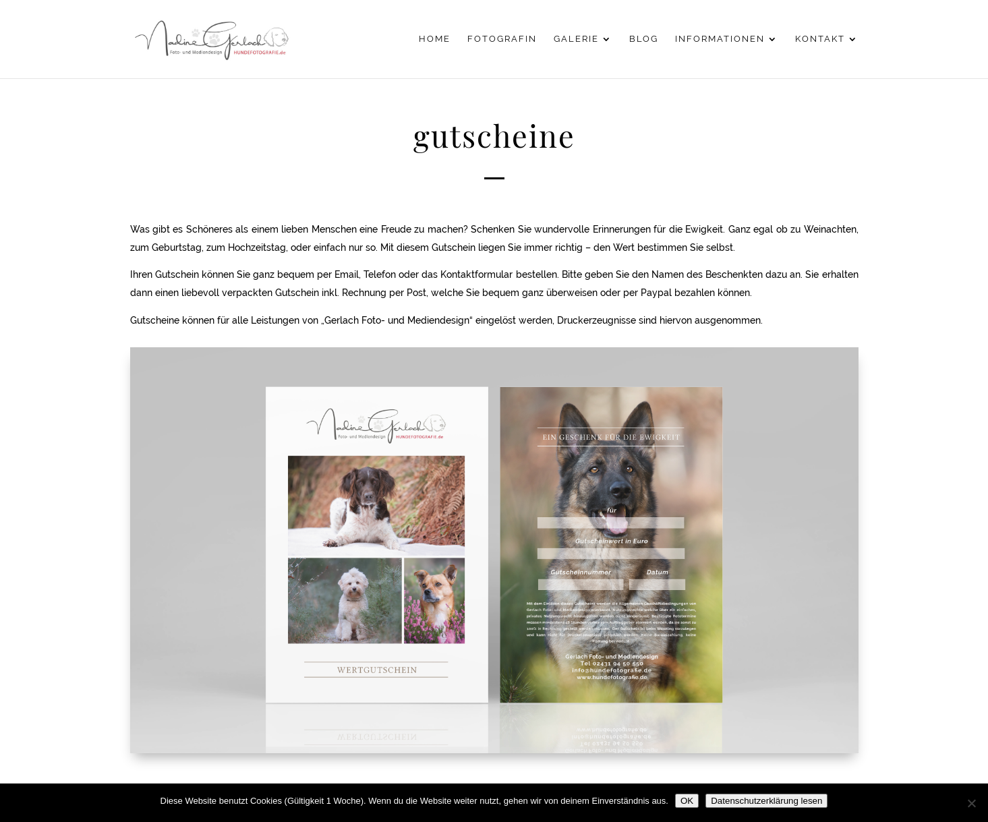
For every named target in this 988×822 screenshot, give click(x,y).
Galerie (576, 39)
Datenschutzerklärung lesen (766, 801)
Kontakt (820, 39)
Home (435, 39)
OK (686, 801)
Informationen (720, 39)
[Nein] (971, 803)
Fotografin (502, 39)
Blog (643, 39)
